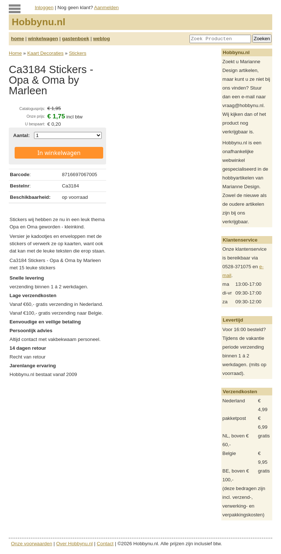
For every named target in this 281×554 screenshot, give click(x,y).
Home (15, 53)
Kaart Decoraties (45, 53)
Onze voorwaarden (31, 543)
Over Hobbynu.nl (74, 543)
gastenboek (75, 38)
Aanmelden (106, 7)
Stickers (77, 53)
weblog (101, 38)
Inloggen (44, 7)
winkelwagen (43, 38)
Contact (105, 543)
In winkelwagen (58, 153)
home (17, 38)
